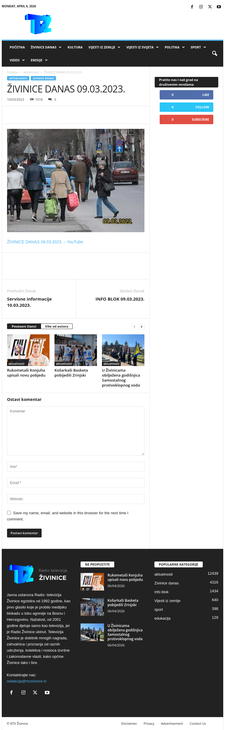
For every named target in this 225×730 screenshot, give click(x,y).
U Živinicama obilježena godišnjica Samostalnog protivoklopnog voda (121, 377)
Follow (202, 107)
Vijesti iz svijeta (142, 47)
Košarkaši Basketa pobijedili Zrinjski (71, 372)
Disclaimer (129, 723)
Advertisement (172, 723)
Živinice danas (46, 47)
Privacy (149, 723)
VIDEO (17, 60)
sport (158, 609)
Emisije (39, 60)
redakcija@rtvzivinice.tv (27, 681)
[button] (214, 53)
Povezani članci (24, 326)
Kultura (74, 47)
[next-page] (141, 326)
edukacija (162, 618)
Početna (17, 47)
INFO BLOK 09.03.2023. (120, 299)
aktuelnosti (31, 72)
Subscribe (200, 119)
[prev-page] (134, 326)
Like (205, 94)
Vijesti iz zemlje (104, 47)
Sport (198, 47)
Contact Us (198, 723)
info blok (161, 592)
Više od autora (56, 326)
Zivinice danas (43, 78)
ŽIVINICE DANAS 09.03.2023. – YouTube (45, 242)
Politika (175, 47)
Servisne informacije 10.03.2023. (29, 302)
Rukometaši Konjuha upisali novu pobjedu (26, 372)
